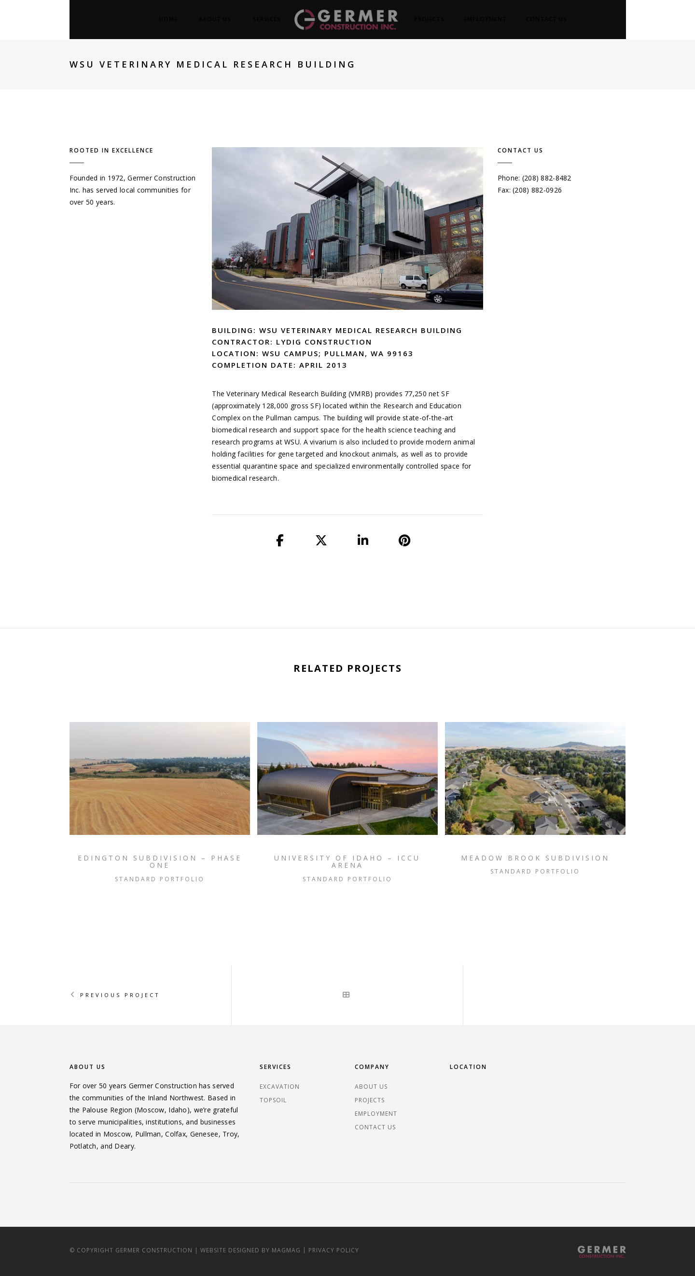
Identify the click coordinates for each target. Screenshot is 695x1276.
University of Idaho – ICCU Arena (347, 861)
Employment (485, 19)
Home (168, 19)
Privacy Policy (333, 1250)
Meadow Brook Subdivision (535, 857)
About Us (215, 19)
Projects (429, 19)
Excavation (280, 1086)
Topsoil (273, 1100)
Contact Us (546, 19)
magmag (286, 1250)
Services (267, 19)
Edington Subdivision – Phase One (160, 861)
